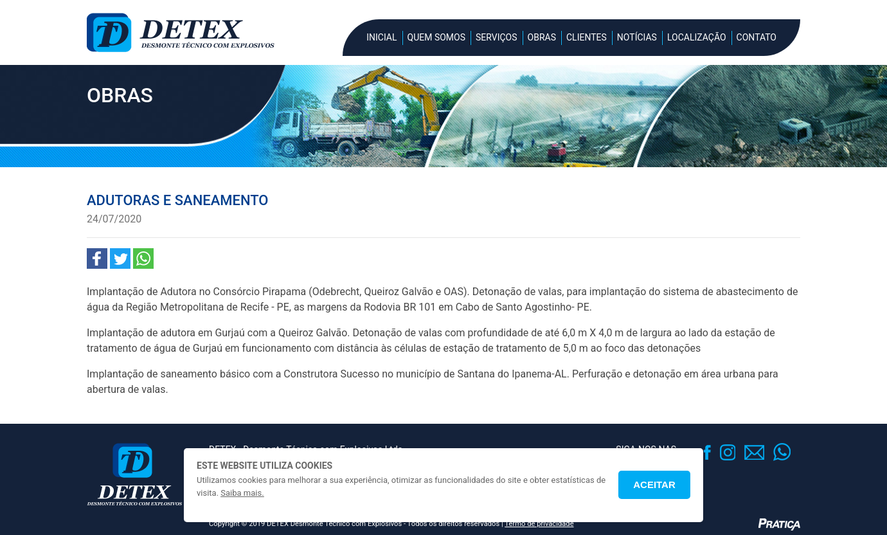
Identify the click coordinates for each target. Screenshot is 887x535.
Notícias (637, 37)
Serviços (496, 37)
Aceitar (654, 484)
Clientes (586, 37)
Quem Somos (436, 37)
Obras (542, 37)
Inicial (381, 37)
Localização (696, 37)
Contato (756, 37)
